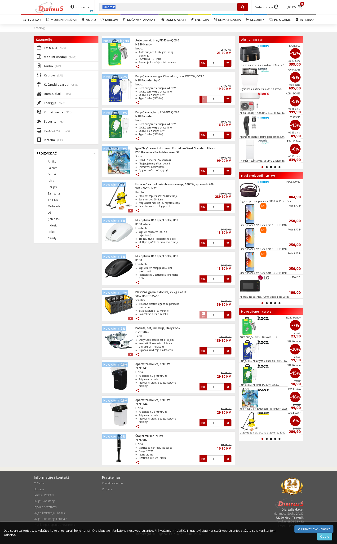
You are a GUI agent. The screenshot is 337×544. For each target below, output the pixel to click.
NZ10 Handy (143, 44)
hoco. (139, 48)
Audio (88, 20)
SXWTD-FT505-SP (147, 296)
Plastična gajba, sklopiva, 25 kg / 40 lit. (161, 292)
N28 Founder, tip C (147, 80)
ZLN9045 (141, 368)
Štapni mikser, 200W (149, 436)
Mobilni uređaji (61, 20)
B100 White (143, 224)
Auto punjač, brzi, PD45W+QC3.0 (157, 40)
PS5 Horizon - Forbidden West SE (157, 152)
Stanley (140, 300)
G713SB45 (142, 332)
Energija (200, 20)
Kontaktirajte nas (112, 483)
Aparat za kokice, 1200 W (152, 364)
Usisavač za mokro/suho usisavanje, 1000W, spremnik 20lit (175, 184)
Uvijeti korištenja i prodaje (50, 519)
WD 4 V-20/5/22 (146, 188)
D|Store (107, 489)
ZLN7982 (141, 440)
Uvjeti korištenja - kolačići (50, 513)
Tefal (138, 336)
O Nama (39, 483)
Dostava (39, 489)
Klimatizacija (227, 20)
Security (255, 20)
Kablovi (109, 20)
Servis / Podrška (44, 495)
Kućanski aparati (139, 20)
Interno (304, 20)
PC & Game (280, 20)
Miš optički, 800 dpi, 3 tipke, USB (156, 220)
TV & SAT (32, 20)
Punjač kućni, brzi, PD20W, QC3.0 (157, 112)
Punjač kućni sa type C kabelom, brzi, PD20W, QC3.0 (169, 76)
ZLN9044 (141, 404)
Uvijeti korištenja (44, 501)
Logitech (141, 228)
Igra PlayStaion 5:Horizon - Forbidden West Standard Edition (175, 148)
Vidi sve (257, 39)
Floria (139, 372)
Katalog (39, 28)
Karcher (140, 192)
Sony (138, 156)
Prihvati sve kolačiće (313, 529)
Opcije (324, 536)
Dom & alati (173, 20)
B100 (138, 260)
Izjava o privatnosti (45, 507)
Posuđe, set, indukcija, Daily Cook (157, 328)
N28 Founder (144, 116)
